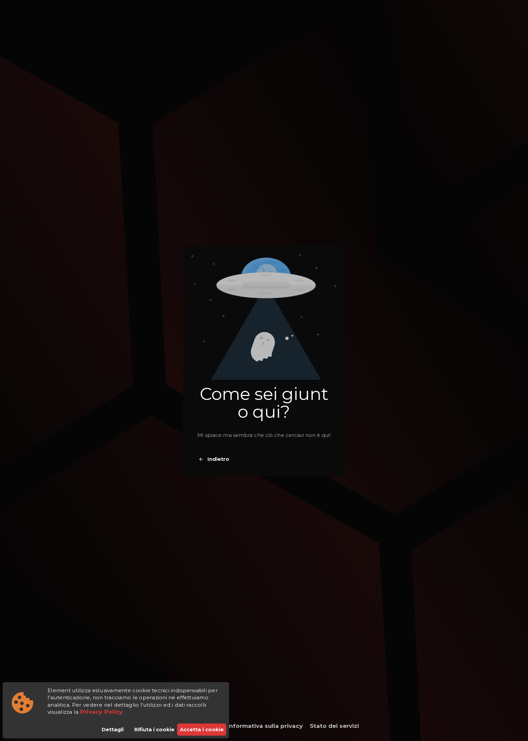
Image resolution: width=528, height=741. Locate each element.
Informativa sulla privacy (265, 726)
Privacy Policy (101, 711)
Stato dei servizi (334, 726)
